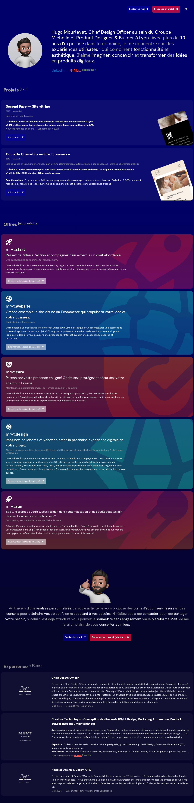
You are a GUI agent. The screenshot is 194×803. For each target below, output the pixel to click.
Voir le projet (16, 137)
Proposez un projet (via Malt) (110, 649)
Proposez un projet (166, 9)
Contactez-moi (139, 9)
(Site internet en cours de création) (26, 281)
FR (186, 9)
